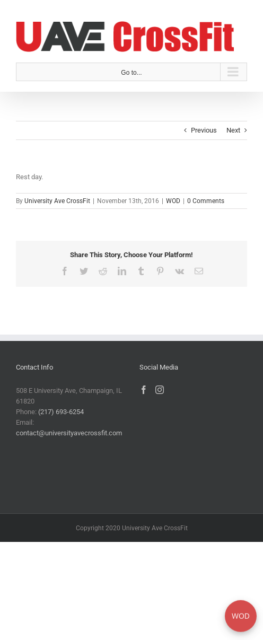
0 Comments (205, 201)
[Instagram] (159, 389)
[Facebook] (143, 389)
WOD (173, 201)
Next (233, 130)
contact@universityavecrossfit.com (69, 433)
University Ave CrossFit (57, 201)
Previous (204, 130)
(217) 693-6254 (61, 412)
